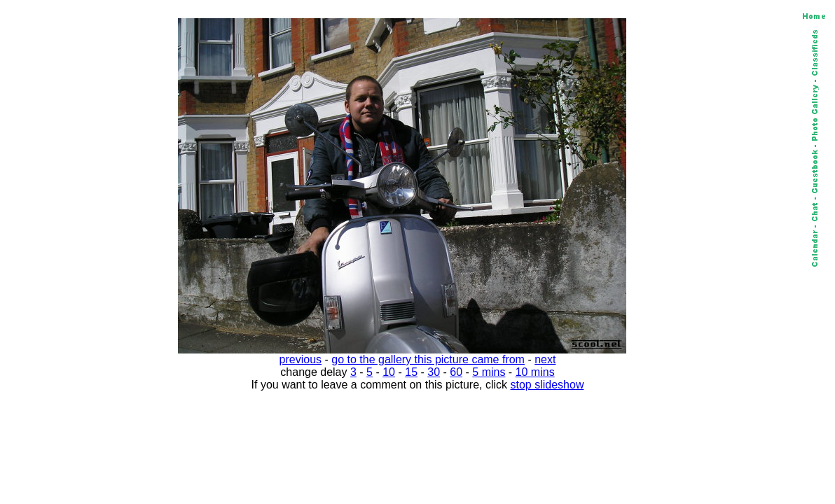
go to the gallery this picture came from (428, 359)
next (544, 359)
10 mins (535, 372)
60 (456, 372)
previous (301, 359)
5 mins (488, 372)
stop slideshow (547, 385)
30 (433, 372)
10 (388, 372)
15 (411, 372)
